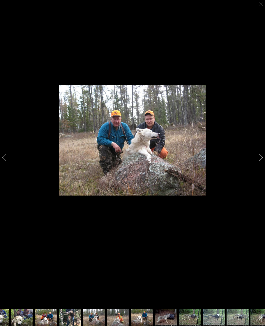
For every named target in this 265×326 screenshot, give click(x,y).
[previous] (6, 157)
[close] (261, 4)
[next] (258, 157)
